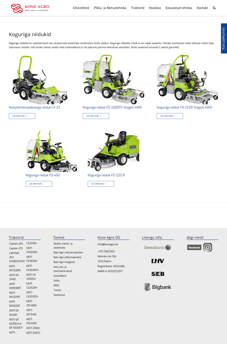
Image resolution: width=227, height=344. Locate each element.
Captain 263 (16, 243)
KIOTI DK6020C (14, 304)
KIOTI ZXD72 (33, 333)
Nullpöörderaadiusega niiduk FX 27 (34, 107)
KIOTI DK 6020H (14, 312)
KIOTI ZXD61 (33, 328)
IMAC (56, 285)
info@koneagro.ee (108, 244)
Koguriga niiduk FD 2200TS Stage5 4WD (112, 107)
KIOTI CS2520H (31, 285)
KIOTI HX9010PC (15, 286)
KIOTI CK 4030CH (31, 277)
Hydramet (59, 295)
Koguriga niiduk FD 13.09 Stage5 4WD (184, 107)
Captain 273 (16, 248)
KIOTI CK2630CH (32, 268)
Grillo (57, 280)
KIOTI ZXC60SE (31, 321)
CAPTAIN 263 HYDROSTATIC (16, 257)
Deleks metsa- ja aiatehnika (63, 245)
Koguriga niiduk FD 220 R (106, 175)
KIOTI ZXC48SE (31, 303)
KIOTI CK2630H (31, 259)
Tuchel (57, 290)
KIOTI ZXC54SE (31, 312)
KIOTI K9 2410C (14, 277)
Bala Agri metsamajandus (68, 252)
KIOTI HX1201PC (14, 295)
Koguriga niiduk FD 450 (43, 175)
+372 (101, 251)
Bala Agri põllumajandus (68, 257)
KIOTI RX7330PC (15, 268)
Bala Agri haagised (64, 262)
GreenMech (60, 276)
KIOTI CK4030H (31, 250)
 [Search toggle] (214, 8)
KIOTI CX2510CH (32, 294)
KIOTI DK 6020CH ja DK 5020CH (16, 323)
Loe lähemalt (20, 116)
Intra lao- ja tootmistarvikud (63, 269)
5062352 (109, 251)
